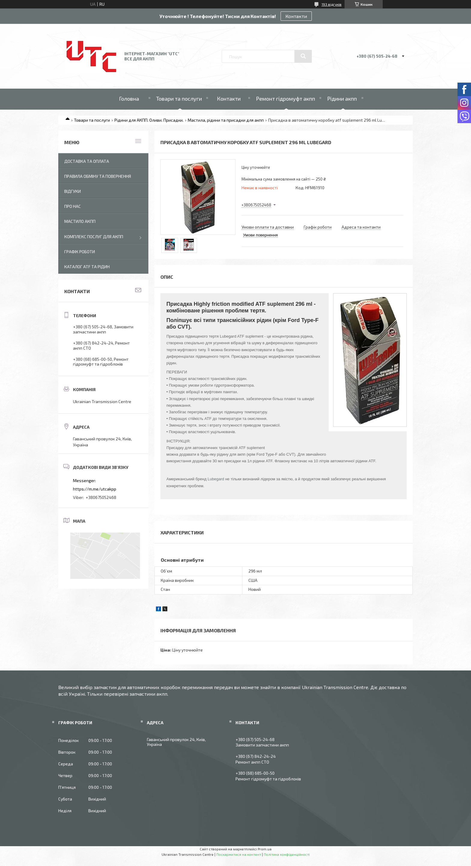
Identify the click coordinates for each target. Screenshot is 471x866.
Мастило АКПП (80, 221)
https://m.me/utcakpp (94, 488)
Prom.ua (265, 849)
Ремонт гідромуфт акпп (285, 98)
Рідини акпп (342, 98)
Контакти (296, 16)
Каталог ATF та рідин (87, 266)
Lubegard (216, 479)
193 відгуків (331, 4)
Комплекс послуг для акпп (93, 236)
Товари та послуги (179, 98)
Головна (129, 98)
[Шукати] (303, 56)
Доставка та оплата (86, 161)
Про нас (72, 206)
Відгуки (72, 191)
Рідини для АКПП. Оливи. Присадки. (149, 120)
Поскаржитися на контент (238, 854)
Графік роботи (79, 251)
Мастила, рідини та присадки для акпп (226, 120)
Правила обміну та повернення (97, 176)
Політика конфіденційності (287, 854)
